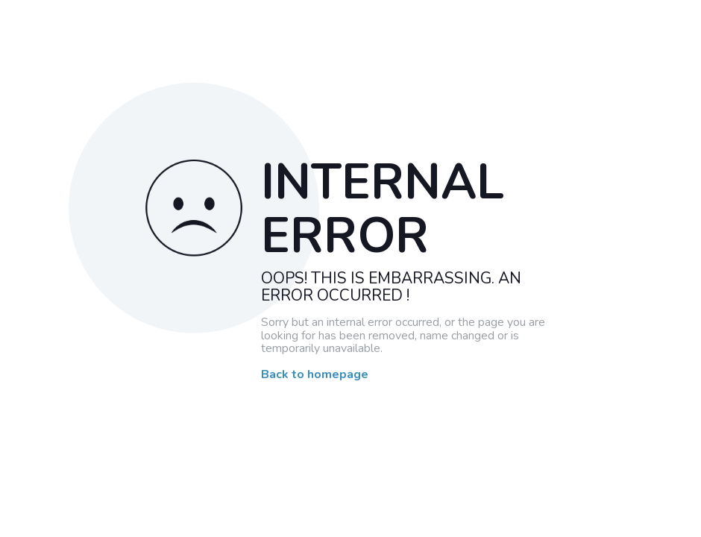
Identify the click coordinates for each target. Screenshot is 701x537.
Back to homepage (314, 375)
